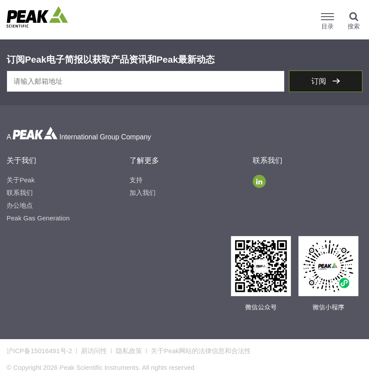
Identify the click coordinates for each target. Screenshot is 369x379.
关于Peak (21, 180)
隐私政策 (129, 350)
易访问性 (94, 350)
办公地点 (20, 205)
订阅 (319, 81)
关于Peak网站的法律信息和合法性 (201, 350)
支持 (136, 180)
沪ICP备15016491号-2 (39, 350)
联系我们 (20, 192)
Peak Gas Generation (38, 218)
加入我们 (142, 192)
